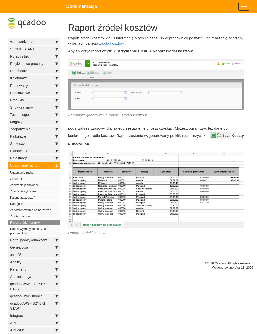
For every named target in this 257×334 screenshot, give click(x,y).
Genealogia (34, 247)
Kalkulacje (34, 136)
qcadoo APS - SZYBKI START (34, 305)
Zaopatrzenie (34, 129)
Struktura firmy (34, 107)
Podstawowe (34, 92)
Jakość (34, 254)
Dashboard (34, 70)
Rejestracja (34, 158)
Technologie (34, 114)
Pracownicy (34, 85)
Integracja (34, 315)
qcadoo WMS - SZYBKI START (34, 286)
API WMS (34, 330)
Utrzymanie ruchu (34, 165)
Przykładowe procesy (34, 63)
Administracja (34, 276)
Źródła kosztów (20, 216)
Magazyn (34, 121)
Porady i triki (34, 56)
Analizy (34, 262)
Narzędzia (17, 204)
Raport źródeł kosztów (25, 222)
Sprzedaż (34, 143)
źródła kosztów (111, 43)
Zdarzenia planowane (24, 185)
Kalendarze (34, 78)
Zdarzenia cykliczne (23, 191)
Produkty (34, 100)
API (34, 322)
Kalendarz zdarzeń (22, 197)
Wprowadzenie (34, 41)
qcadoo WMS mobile (34, 296)
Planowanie (34, 150)
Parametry (34, 269)
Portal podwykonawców (34, 240)
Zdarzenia (16, 179)
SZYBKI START (34, 49)
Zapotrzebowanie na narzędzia (30, 210)
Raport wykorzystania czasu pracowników (28, 231)
